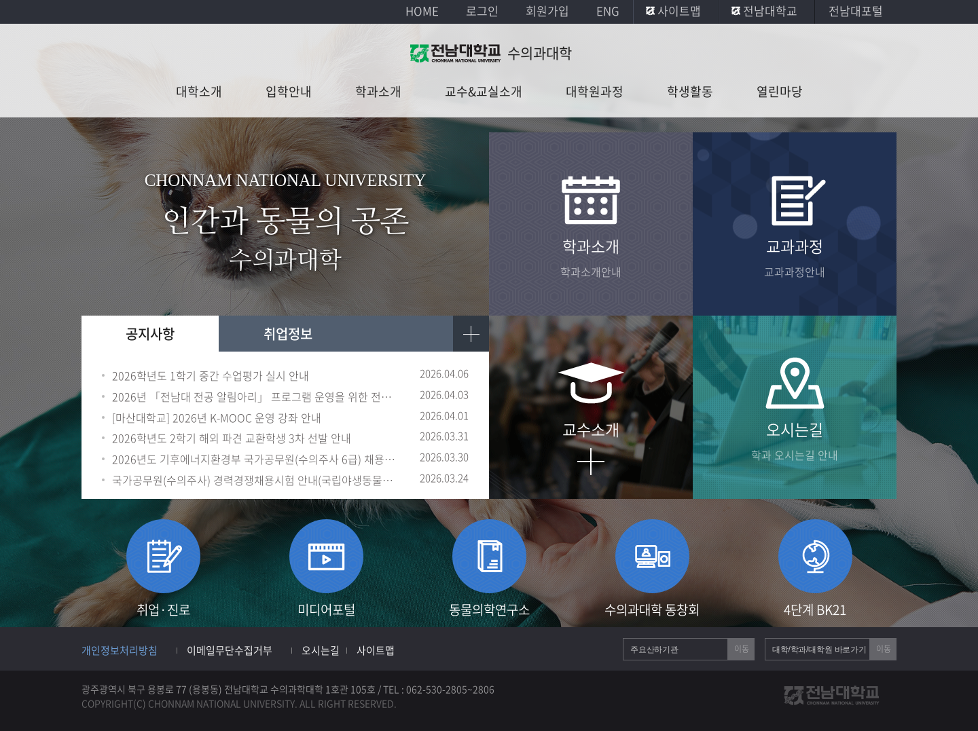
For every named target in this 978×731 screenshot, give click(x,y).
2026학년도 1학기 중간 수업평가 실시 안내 (210, 376)
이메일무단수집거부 (229, 650)
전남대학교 (770, 10)
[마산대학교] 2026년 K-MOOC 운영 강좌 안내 (216, 418)
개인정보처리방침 (120, 650)
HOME (422, 10)
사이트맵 (679, 10)
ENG (607, 10)
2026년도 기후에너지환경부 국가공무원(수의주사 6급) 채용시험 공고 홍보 (256, 459)
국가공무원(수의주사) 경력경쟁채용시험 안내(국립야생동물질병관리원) (256, 480)
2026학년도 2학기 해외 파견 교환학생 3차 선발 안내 (231, 438)
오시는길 (321, 650)
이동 (741, 649)
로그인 (482, 10)
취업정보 (288, 333)
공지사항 (150, 333)
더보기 (471, 334)
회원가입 (547, 10)
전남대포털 (856, 10)
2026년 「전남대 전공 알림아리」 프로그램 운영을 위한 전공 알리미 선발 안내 (256, 397)
